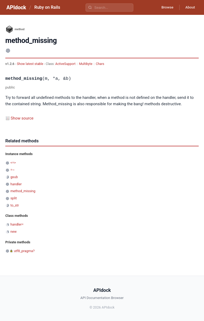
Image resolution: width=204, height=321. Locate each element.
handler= (16, 224)
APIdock (16, 7)
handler (16, 184)
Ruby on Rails (47, 7)
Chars (100, 64)
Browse (165, 7)
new (13, 232)
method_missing (22, 191)
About (189, 7)
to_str (14, 205)
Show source (22, 118)
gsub (14, 177)
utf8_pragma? (24, 251)
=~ (12, 170)
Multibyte (85, 64)
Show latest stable (30, 64)
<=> (13, 163)
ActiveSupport (65, 64)
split (13, 198)
